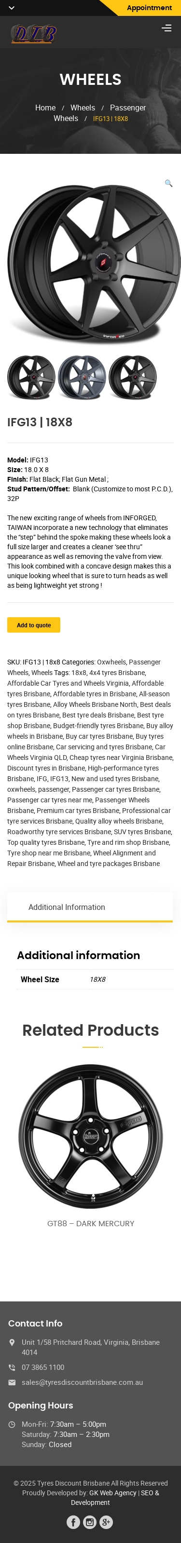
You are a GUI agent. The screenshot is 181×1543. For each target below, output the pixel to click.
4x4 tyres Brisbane (117, 672)
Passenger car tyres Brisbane (115, 789)
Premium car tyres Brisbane (78, 810)
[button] (169, 183)
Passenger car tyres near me (49, 799)
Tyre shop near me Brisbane (48, 852)
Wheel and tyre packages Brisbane (108, 863)
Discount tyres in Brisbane (46, 767)
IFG (42, 778)
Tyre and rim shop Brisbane (128, 842)
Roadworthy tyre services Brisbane (59, 831)
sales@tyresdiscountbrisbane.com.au (82, 1382)
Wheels (82, 107)
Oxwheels (111, 661)
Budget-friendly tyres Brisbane (98, 725)
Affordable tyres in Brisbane (94, 693)
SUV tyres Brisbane (142, 831)
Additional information (66, 907)
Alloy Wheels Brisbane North (95, 704)
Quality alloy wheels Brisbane (118, 821)
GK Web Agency (113, 1492)
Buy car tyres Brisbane (99, 736)
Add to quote (34, 625)
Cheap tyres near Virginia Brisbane (121, 757)
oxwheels (21, 789)
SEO (147, 1492)
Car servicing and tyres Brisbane (104, 746)
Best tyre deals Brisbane (98, 714)
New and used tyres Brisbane (114, 778)
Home (45, 107)
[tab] (90, 907)
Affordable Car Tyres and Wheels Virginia (68, 683)
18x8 (78, 672)
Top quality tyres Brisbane (45, 842)
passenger (53, 789)
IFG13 (59, 778)
